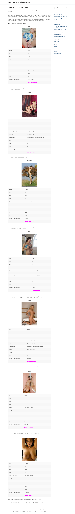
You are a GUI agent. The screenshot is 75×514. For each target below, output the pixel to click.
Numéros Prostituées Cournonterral (60, 16)
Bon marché (56, 41)
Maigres (55, 51)
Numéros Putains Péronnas (59, 12)
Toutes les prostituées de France (19, 2)
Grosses (55, 48)
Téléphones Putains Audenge (59, 21)
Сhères (55, 55)
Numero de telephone (32, 82)
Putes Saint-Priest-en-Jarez (59, 32)
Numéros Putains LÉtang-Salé (59, 36)
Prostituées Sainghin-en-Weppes (60, 22)
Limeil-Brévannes (57, 34)
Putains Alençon (57, 24)
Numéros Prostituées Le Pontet (60, 29)
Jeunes (55, 49)
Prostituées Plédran (57, 31)
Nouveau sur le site (57, 53)
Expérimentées (57, 44)
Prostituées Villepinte (58, 14)
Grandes (55, 46)
